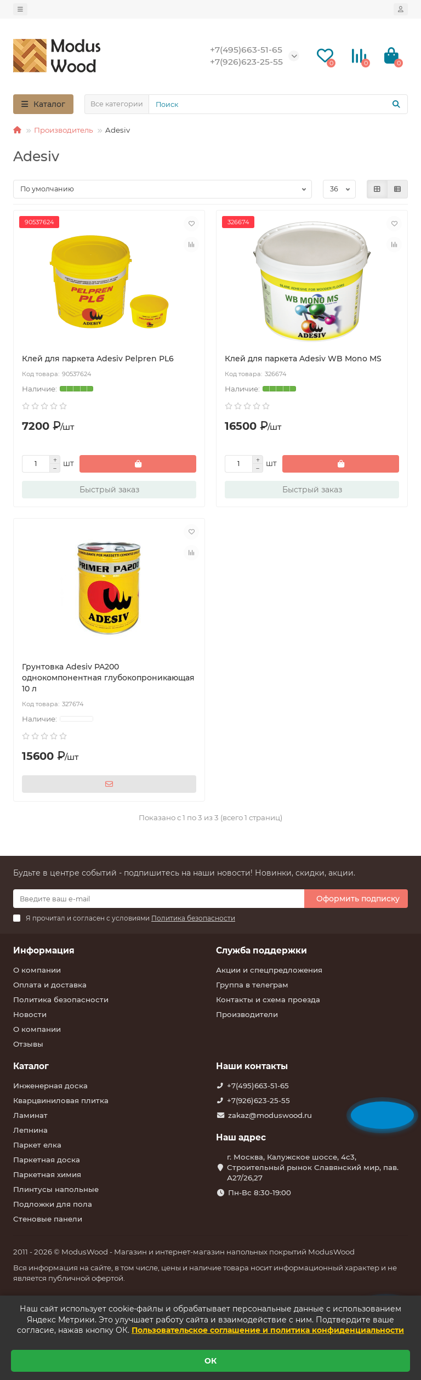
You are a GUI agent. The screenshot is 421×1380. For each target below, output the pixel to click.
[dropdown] (20, 9)
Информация (44, 950)
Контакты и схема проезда (268, 999)
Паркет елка (37, 1144)
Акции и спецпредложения (269, 970)
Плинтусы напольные (56, 1189)
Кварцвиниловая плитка (61, 1100)
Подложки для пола (52, 1204)
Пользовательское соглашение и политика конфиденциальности (268, 1330)
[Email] (158, 898)
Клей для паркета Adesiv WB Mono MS (303, 359)
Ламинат (30, 1115)
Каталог (31, 1066)
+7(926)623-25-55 (258, 1100)
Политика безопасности (61, 999)
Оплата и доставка (50, 984)
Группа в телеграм (252, 984)
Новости (30, 1014)
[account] (401, 9)
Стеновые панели (47, 1218)
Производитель (63, 130)
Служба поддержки (261, 950)
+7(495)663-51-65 (258, 1085)
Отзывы (28, 1044)
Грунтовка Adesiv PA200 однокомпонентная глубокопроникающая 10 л (108, 678)
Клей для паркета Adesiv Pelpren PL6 (98, 359)
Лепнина (30, 1130)
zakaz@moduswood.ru (270, 1115)
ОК (210, 1361)
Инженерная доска (50, 1085)
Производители (247, 1014)
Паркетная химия (47, 1174)
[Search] (278, 104)
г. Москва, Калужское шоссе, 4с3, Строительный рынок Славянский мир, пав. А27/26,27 (313, 1167)
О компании (37, 970)
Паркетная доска (46, 1159)
